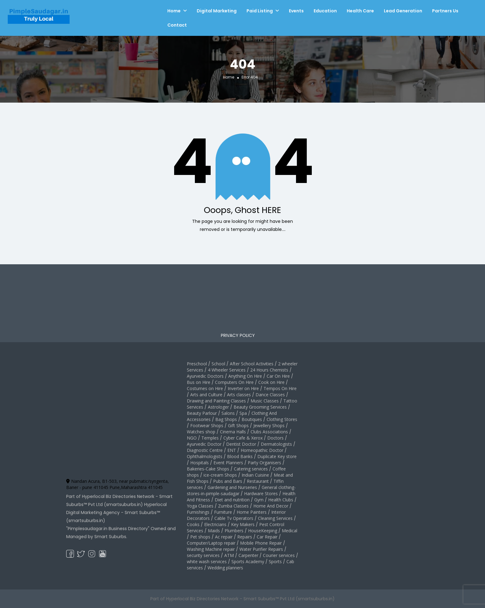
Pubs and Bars (227, 481)
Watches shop (201, 432)
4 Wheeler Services (227, 370)
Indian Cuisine (255, 475)
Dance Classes (270, 395)
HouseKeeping (262, 531)
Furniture (223, 512)
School (218, 364)
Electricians (215, 524)
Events (296, 11)
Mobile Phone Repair (261, 543)
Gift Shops (238, 425)
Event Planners (228, 463)
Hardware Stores (261, 493)
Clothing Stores (282, 419)
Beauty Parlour (202, 413)
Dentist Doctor (241, 444)
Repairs (244, 537)
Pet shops (200, 537)
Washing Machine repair (211, 549)
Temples (210, 438)
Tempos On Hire (280, 388)
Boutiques (252, 419)
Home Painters (252, 512)
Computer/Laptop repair (211, 543)
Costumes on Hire (205, 388)
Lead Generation (403, 11)
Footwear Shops (206, 425)
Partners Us (445, 11)
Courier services (279, 555)
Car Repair (267, 537)
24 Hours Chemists (269, 370)
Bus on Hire (198, 382)
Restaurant (258, 481)
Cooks (193, 524)
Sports (275, 561)
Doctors (275, 438)
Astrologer (218, 407)
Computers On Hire (234, 382)
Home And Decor (270, 506)
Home (174, 11)
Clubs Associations (269, 432)
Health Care (360, 11)
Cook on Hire (271, 382)
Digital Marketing (217, 11)
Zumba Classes (233, 506)
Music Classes (265, 401)
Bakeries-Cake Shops (208, 469)
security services (203, 555)
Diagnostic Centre (205, 450)
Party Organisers (264, 463)
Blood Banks (240, 456)
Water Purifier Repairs (261, 549)
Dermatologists (276, 444)
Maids (214, 531)
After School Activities (251, 364)
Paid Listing (260, 11)
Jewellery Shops (269, 425)
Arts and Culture (206, 395)
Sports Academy (247, 561)
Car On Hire (278, 376)
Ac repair (224, 537)
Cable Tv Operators (233, 518)
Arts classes (239, 395)
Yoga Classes (200, 506)
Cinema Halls (233, 432)
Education (325, 11)
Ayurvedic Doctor (204, 444)
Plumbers (234, 531)
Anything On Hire (245, 376)
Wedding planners (225, 568)
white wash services (207, 561)
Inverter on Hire (243, 388)
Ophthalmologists (204, 456)
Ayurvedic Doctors (205, 376)
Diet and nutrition (232, 500)
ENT (231, 450)
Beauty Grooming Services (260, 407)
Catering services (251, 469)
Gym (259, 500)
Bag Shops (226, 419)
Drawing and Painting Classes (216, 401)
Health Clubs (280, 500)
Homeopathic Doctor (262, 450)
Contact (177, 25)
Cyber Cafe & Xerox (243, 438)
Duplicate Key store (277, 456)
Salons (228, 413)
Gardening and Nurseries (232, 487)
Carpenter (248, 555)
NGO (192, 438)
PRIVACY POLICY (238, 335)
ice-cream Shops (220, 475)
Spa (243, 413)
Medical (289, 531)
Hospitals (199, 463)
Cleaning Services (275, 518)
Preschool (197, 364)
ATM (229, 555)
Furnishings (198, 512)
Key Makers (243, 524)
